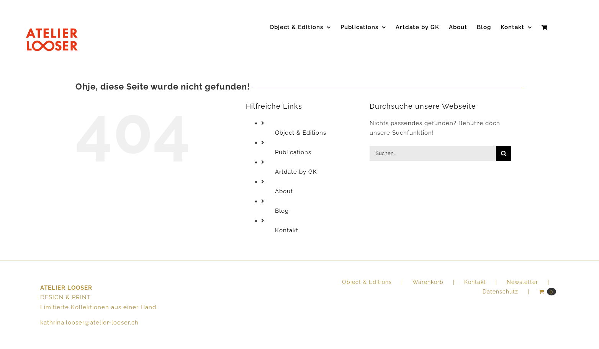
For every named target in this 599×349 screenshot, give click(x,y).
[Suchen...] (433, 153)
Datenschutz (500, 292)
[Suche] (503, 153)
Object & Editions (300, 132)
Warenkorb (428, 282)
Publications (293, 152)
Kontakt (286, 230)
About (284, 191)
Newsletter (522, 282)
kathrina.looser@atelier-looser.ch (89, 322)
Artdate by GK (296, 171)
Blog (282, 210)
